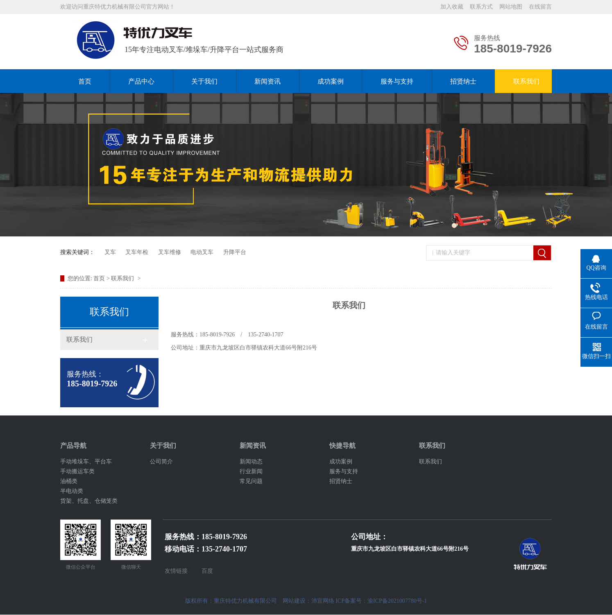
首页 (84, 81)
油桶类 (68, 481)
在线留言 (540, 7)
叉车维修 (169, 252)
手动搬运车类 (77, 471)
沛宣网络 (322, 601)
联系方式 (481, 7)
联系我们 (526, 81)
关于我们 (204, 81)
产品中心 (141, 81)
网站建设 (294, 601)
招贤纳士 (463, 81)
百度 (207, 571)
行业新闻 (251, 471)
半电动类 (71, 491)
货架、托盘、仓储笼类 (89, 501)
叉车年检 (136, 252)
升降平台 (234, 252)
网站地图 (510, 7)
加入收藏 (451, 7)
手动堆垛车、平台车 (86, 461)
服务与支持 (397, 81)
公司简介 (161, 461)
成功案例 (330, 81)
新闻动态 (251, 461)
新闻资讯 (267, 81)
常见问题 (251, 481)
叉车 (110, 252)
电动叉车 (201, 252)
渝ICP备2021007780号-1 (397, 601)
